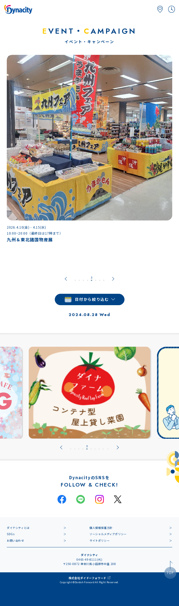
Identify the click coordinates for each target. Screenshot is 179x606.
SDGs (10, 534)
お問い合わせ (15, 540)
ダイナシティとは (18, 528)
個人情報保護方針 (101, 528)
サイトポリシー (100, 540)
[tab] (75, 279)
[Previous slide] (66, 279)
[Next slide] (113, 279)
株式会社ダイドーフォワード (87, 578)
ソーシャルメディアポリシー (108, 534)
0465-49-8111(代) (89, 559)
